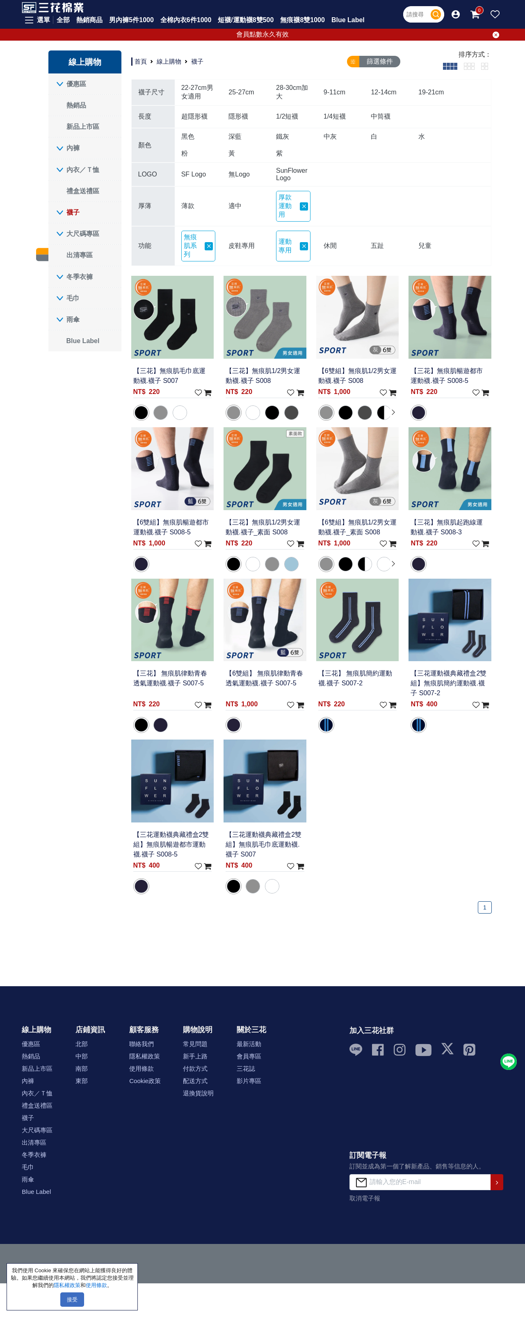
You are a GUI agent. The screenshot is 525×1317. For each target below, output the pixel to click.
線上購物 (169, 61)
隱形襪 (238, 116)
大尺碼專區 (82, 233)
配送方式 (195, 1080)
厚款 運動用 (293, 206)
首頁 (141, 61)
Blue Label (348, 19)
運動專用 (293, 246)
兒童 (424, 245)
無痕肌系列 (198, 246)
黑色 (187, 136)
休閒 (330, 245)
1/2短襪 (287, 116)
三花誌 (246, 1068)
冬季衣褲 (79, 276)
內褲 (73, 147)
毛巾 (73, 298)
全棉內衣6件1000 (186, 19)
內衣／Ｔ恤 (82, 169)
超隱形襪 (194, 116)
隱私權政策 (144, 1056)
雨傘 (73, 319)
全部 (63, 19)
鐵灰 (282, 136)
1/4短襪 (335, 116)
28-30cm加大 (292, 92)
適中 (235, 205)
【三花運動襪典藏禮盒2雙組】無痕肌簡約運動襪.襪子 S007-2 (448, 683)
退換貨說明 (198, 1093)
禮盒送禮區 (82, 191)
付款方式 (195, 1068)
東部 (81, 1080)
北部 (81, 1043)
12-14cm (383, 92)
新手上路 (195, 1056)
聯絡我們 (141, 1043)
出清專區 (79, 255)
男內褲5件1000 (131, 19)
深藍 (235, 136)
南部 (81, 1068)
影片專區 (249, 1080)
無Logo (239, 174)
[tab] (450, 66)
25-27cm (241, 92)
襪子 (73, 212)
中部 (81, 1056)
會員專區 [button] (249, 1056)
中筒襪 (380, 116)
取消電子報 (364, 1198)
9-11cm (334, 92)
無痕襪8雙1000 (302, 19)
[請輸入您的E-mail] (420, 1182)
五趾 (377, 245)
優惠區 (76, 83)
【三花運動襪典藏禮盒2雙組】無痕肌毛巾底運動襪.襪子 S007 (263, 844)
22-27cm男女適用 (197, 92)
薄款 (187, 205)
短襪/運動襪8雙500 (246, 19)
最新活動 (249, 1043)
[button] (455, 14)
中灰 (330, 136)
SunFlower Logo (291, 174)
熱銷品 (76, 105)
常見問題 (195, 1043)
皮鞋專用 (241, 245)
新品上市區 (82, 126)
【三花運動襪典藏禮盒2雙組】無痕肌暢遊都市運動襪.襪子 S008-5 (171, 844)
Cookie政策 (145, 1080)
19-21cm (431, 92)
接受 (72, 1299)
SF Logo (193, 174)
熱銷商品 (89, 19)
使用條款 (141, 1068)
